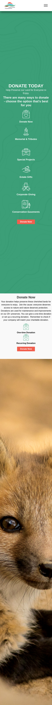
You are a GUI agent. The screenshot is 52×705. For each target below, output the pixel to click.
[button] (45, 5)
